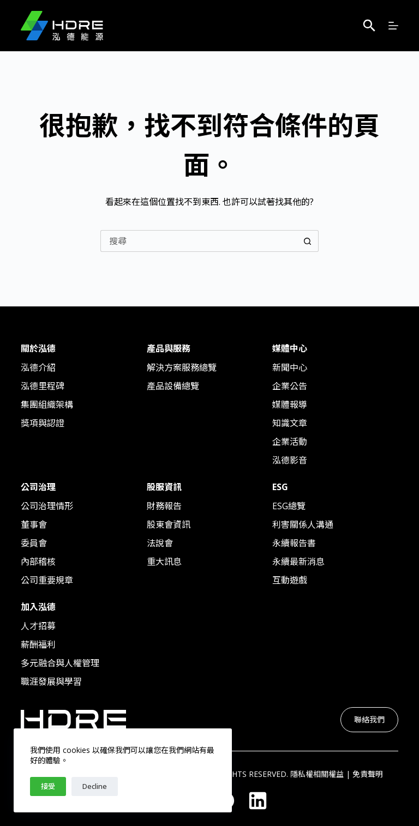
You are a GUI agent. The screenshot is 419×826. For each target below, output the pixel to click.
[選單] (393, 26)
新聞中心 (289, 367)
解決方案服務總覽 (182, 367)
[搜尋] (369, 25)
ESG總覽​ (289, 506)
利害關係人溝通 (302, 524)
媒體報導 (289, 405)
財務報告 (164, 506)
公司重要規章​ (47, 580)
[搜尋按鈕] (308, 241)
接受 (48, 786)
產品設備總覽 (173, 386)
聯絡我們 (369, 719)
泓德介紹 (38, 367)
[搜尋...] (198, 241)
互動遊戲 (289, 580)
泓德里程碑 (42, 386)
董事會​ (34, 524)
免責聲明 (367, 774)
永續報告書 (294, 543)
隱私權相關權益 (317, 774)
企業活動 (289, 442)
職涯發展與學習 (51, 682)
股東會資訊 (168, 524)
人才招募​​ (38, 626)
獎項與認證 (42, 423)
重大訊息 (164, 562)
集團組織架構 (47, 405)
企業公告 (289, 386)
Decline (94, 786)
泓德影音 (289, 460)
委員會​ (34, 543)
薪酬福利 (38, 644)
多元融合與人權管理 (60, 663)
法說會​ (160, 543)
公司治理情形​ (47, 506)
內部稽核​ (38, 562)
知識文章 (289, 423)
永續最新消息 (298, 562)
